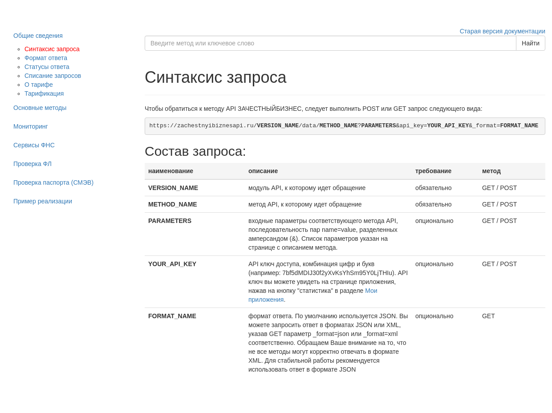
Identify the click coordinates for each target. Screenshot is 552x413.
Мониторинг (30, 126)
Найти (531, 43)
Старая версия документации (502, 31)
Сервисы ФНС (34, 145)
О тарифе (38, 84)
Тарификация (44, 93)
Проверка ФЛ (32, 163)
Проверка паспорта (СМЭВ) (53, 182)
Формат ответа (45, 57)
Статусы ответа (46, 66)
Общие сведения (38, 35)
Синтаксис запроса (52, 49)
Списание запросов (52, 75)
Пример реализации (42, 201)
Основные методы (39, 107)
